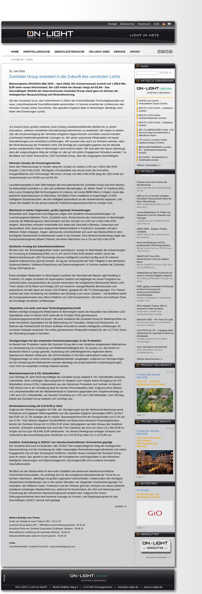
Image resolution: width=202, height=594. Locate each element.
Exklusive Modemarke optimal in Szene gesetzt (32, 536)
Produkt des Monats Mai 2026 (148, 376)
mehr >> (141, 415)
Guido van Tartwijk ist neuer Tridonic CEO (29, 521)
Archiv (135, 51)
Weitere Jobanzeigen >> (149, 165)
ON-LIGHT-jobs (99, 51)
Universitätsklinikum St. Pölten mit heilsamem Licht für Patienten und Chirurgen (153, 215)
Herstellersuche (36, 51)
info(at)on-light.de (128, 587)
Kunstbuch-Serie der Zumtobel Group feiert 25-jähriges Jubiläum (41, 528)
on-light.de (18, 59)
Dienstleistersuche (69, 51)
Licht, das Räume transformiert (152, 347)
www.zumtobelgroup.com (62, 546)
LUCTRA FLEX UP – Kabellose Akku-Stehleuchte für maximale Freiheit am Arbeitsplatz (155, 333)
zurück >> (121, 506)
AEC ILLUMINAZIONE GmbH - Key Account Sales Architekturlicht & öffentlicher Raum (156, 133)
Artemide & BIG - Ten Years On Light (155, 319)
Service (119, 51)
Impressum (144, 23)
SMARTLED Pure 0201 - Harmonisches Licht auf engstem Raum (153, 259)
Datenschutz (127, 23)
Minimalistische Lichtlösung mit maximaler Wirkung (34, 532)
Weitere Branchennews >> (150, 359)
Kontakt (112, 23)
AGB (156, 23)
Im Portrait (143, 490)
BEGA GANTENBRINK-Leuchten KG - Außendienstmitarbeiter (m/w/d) (155, 150)
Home (15, 51)
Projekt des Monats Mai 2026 (148, 432)
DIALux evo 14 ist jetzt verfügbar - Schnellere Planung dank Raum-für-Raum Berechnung (154, 199)
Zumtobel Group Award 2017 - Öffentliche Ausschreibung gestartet (42, 525)
